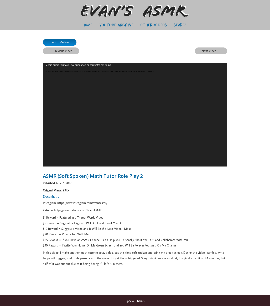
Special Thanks (135, 301)
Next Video (211, 51)
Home (87, 25)
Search (181, 25)
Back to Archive (60, 42)
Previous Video (61, 51)
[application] (135, 115)
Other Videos (153, 25)
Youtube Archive (116, 25)
